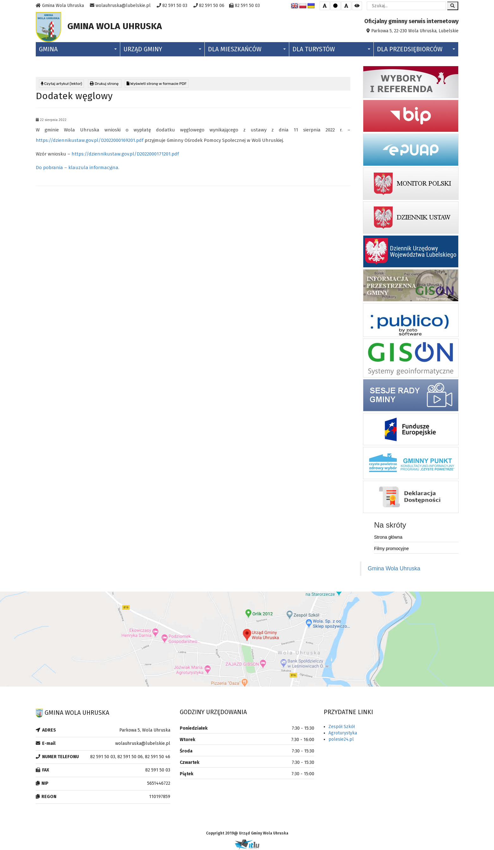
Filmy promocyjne (391, 548)
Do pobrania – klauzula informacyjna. (77, 167)
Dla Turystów (331, 49)
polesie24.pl (341, 739)
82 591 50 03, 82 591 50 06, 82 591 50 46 (130, 756)
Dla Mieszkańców (247, 49)
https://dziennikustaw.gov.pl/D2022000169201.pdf (89, 140)
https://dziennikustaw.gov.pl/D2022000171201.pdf (125, 154)
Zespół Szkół (341, 726)
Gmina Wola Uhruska (394, 568)
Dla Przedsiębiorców (416, 49)
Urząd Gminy (162, 49)
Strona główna (388, 537)
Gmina (78, 49)
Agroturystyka (342, 733)
